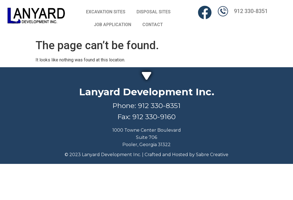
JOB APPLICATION (112, 24)
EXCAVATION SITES (105, 11)
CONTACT (152, 24)
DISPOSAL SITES (154, 11)
